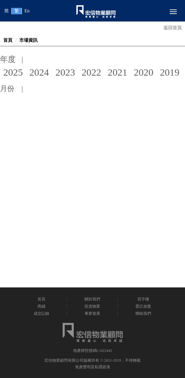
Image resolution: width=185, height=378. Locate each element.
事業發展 (92, 313)
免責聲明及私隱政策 (92, 367)
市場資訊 (28, 40)
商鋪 (41, 306)
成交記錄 (41, 313)
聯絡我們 (143, 313)
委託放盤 (143, 306)
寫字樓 (143, 299)
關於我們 (92, 299)
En (27, 10)
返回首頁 (172, 27)
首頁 (7, 40)
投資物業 (92, 306)
